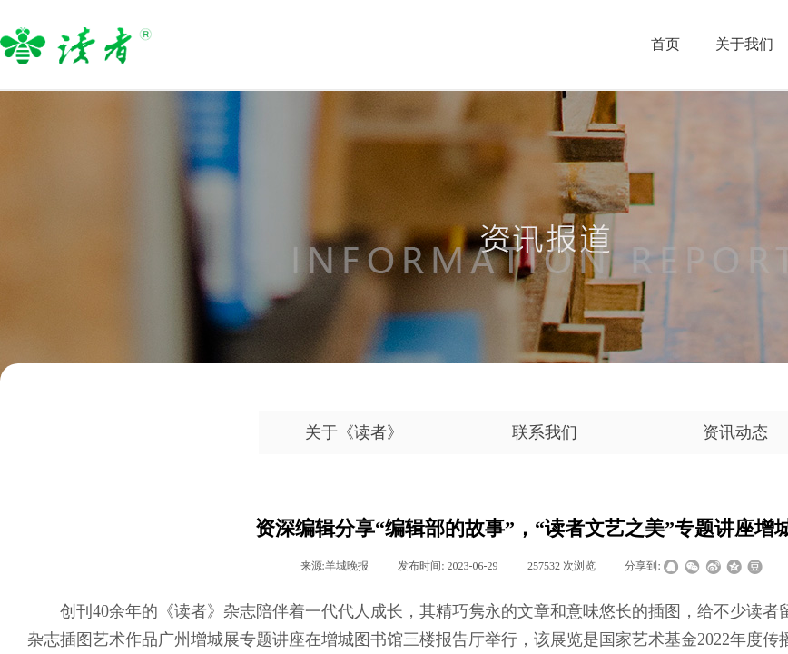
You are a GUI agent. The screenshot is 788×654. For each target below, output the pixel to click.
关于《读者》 (354, 432)
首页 (665, 44)
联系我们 (544, 432)
